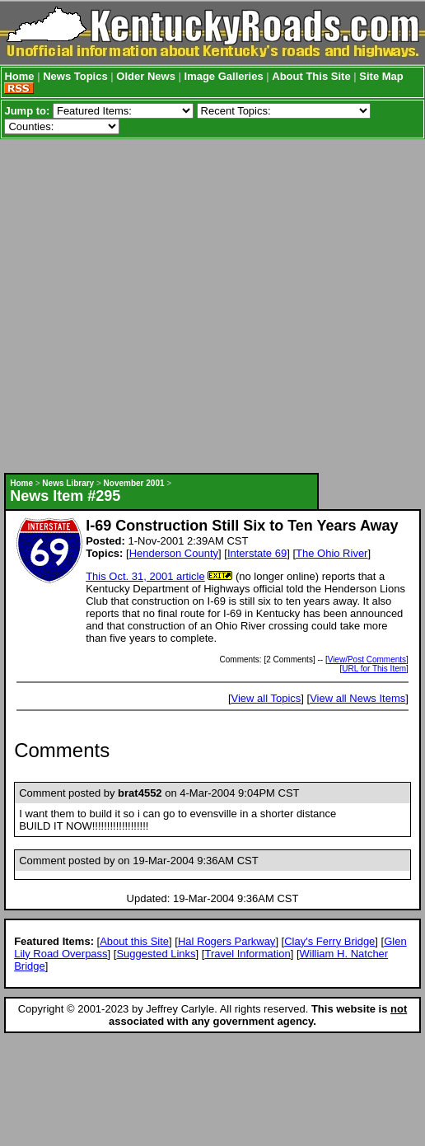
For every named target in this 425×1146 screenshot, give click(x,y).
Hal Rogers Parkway (227, 941)
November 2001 (134, 483)
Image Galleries (224, 76)
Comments (62, 750)
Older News (145, 76)
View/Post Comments (367, 659)
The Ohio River (331, 553)
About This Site (311, 76)
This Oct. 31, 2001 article (145, 576)
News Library (68, 483)
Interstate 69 (257, 553)
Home (19, 76)
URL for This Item (374, 668)
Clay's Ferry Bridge (329, 941)
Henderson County (173, 553)
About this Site (134, 941)
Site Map (381, 76)
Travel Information (247, 953)
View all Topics (266, 698)
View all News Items (357, 698)
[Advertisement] (155, 306)
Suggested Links (155, 953)
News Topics (75, 76)
